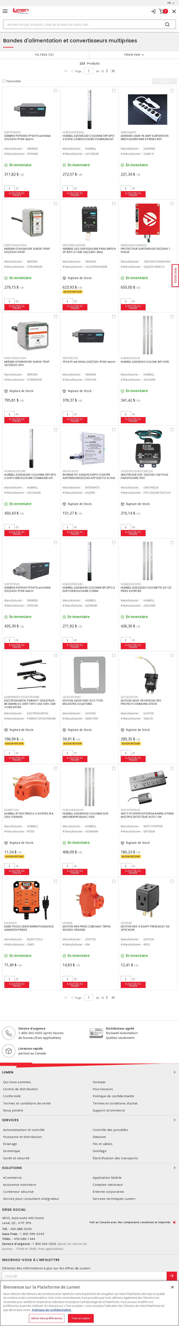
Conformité (12, 1096)
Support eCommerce (109, 1110)
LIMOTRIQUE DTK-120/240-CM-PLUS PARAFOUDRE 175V (144, 476)
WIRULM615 (128, 132)
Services (89, 1120)
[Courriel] (84, 1276)
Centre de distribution (20, 1089)
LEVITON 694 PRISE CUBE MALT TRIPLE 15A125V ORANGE (87, 928)
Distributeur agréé (120, 1028)
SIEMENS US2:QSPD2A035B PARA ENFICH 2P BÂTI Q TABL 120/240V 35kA (89, 250)
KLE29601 (10, 923)
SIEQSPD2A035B (74, 245)
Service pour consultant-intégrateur (31, 1199)
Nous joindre (13, 1110)
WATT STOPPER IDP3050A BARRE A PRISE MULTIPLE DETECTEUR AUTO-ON (147, 815)
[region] (89, 1303)
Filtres (44, 54)
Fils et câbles (103, 1144)
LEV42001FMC (72, 697)
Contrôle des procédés (110, 1130)
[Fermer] (172, 1287)
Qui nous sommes (17, 1082)
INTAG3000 (70, 471)
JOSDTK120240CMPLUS (137, 471)
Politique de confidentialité (113, 1096)
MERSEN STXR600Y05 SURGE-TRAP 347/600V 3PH (27, 363)
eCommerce (12, 1178)
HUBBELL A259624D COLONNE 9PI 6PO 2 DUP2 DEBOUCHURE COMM (89, 589)
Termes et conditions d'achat (115, 1103)
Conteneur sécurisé (18, 1192)
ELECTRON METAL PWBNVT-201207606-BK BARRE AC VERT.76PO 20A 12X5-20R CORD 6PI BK (30, 704)
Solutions (89, 1167)
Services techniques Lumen (114, 1199)
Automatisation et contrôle (24, 1130)
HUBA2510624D (73, 132)
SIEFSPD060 (12, 132)
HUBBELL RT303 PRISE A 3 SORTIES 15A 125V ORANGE (28, 815)
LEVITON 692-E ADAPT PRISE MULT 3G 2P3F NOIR (145, 928)
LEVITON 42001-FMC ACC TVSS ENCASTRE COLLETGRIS (83, 702)
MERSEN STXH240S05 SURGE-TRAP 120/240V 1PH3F (27, 250)
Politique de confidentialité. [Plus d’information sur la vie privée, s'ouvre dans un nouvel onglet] (51, 1310)
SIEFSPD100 (70, 358)
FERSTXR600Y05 (15, 358)
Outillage (100, 1151)
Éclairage (10, 1144)
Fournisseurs (103, 1089)
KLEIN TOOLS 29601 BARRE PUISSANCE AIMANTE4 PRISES (28, 928)
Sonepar (99, 1082)
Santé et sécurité (16, 1158)
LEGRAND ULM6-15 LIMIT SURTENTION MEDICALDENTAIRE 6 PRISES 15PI (144, 137)
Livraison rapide (30, 1048)
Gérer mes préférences (46, 1318)
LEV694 (67, 923)
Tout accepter (80, 1318)
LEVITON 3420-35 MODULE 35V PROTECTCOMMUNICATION (141, 702)
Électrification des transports (115, 1158)
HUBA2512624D (15, 471)
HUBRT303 (11, 810)
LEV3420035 (129, 697)
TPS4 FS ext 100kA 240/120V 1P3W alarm (89, 361)
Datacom (99, 1137)
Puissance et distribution (22, 1137)
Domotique (11, 1151)
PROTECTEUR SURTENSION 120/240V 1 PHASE (145, 250)
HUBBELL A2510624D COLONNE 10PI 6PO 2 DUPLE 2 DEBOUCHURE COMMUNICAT (89, 137)
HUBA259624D (73, 584)
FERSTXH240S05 (15, 245)
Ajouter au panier (17, 194)
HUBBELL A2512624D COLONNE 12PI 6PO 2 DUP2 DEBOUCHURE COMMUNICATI (30, 476)
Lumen (89, 1072)
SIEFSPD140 (12, 584)
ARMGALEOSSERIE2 (134, 245)
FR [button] (169, 3)
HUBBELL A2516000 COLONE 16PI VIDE (145, 361)
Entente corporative (108, 1192)
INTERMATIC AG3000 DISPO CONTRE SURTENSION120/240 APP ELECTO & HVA (89, 476)
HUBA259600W (73, 810)
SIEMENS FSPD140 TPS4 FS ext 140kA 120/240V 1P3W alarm (27, 589)
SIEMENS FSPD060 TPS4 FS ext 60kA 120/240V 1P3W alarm (27, 137)
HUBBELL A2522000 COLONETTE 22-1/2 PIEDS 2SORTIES (146, 589)
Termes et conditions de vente (27, 1103)
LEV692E (126, 923)
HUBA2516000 (130, 358)
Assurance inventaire (19, 1185)
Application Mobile (107, 1178)
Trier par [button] (132, 54)
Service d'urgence (31, 1028)
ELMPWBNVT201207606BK (21, 697)
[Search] (89, 24)
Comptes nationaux (108, 1185)
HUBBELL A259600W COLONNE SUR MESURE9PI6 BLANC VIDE (85, 815)
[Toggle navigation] (5, 11)
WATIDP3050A (130, 810)
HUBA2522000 (131, 584)
